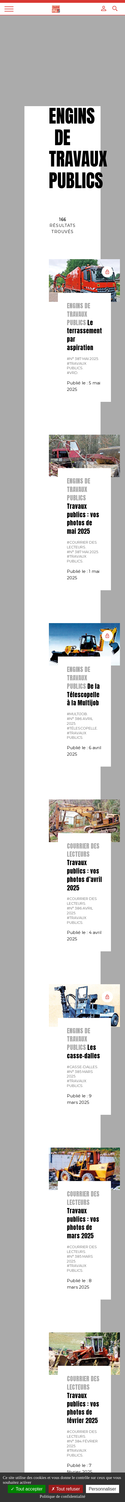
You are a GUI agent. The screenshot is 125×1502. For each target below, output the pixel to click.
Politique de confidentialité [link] (62, 1496)
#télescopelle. (82, 728)
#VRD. (72, 373)
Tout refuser (65, 1489)
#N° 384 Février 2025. (82, 1443)
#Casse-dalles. (82, 1067)
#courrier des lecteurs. (82, 544)
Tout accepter (26, 1489)
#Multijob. (77, 714)
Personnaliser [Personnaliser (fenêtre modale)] (102, 1489)
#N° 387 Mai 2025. (83, 359)
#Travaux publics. (76, 365)
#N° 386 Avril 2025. (80, 721)
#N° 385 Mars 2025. (80, 1074)
